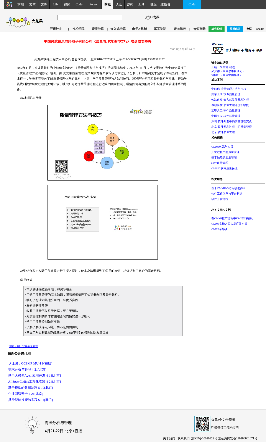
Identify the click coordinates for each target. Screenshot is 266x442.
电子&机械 (139, 29)
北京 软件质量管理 (223, 132)
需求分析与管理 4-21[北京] (27, 369)
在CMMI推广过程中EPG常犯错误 (232, 218)
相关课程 (217, 137)
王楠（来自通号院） (224, 67)
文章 (32, 4)
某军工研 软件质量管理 (225, 94)
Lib (55, 4)
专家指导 (200, 29)
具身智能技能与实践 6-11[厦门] (30, 400)
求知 (20, 4)
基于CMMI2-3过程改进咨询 (228, 188)
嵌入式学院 (118, 29)
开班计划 (56, 29)
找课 (156, 17)
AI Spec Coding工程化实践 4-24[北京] (34, 381)
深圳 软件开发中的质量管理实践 (231, 121)
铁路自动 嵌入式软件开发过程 (230, 99)
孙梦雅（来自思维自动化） (228, 71)
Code (79, 4)
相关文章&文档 (221, 209)
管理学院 (98, 29)
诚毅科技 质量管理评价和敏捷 (230, 105)
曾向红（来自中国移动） (226, 75)
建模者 (165, 4)
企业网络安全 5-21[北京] (25, 393)
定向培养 (180, 29)
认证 (118, 4)
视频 (67, 4)
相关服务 (217, 179)
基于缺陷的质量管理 (224, 157)
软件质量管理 (219, 163)
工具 (141, 4)
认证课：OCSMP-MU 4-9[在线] (30, 363)
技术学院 (78, 29)
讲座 (153, 4)
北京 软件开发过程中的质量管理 (231, 126)
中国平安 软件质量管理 (225, 116)
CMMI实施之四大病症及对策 (229, 223)
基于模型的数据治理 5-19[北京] (30, 387)
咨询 (130, 4)
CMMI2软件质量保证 (224, 168)
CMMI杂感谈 (219, 229)
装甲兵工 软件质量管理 (225, 110)
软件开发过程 (219, 199)
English (260, 28)
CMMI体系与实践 (222, 146)
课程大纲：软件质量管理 (23, 346)
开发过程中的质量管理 (225, 152)
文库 (44, 4)
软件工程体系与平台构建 (226, 193)
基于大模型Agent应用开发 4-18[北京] (34, 375)
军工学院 (160, 29)
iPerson (93, 4)
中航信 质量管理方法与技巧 (228, 88)
